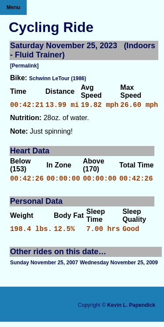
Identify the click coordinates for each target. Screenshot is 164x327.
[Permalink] (24, 66)
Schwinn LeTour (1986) (57, 78)
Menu (13, 7)
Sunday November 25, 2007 (44, 268)
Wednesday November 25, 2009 (119, 268)
